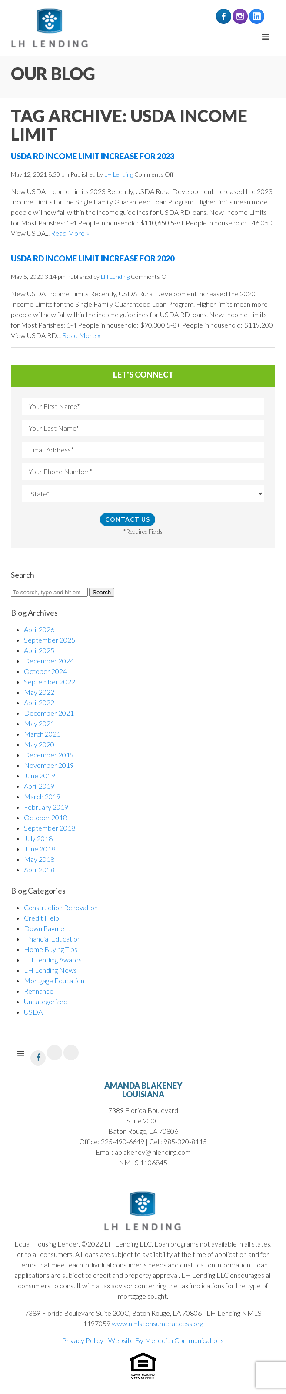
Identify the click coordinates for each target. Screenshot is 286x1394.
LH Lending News (50, 970)
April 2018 (39, 869)
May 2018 (39, 859)
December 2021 (49, 713)
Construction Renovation (61, 907)
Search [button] (102, 592)
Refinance (38, 991)
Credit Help (41, 918)
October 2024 (45, 671)
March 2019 (42, 796)
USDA (33, 1012)
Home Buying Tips (50, 949)
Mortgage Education (54, 980)
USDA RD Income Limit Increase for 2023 (92, 156)
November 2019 (49, 765)
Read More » (70, 233)
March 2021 (42, 734)
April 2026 (39, 629)
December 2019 (49, 755)
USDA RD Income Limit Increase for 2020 (92, 258)
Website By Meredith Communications (166, 1340)
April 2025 (39, 650)
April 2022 (39, 702)
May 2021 (39, 723)
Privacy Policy (82, 1340)
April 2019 (39, 786)
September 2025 (49, 640)
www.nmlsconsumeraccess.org (157, 1323)
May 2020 (39, 744)
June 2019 (39, 775)
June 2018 (39, 848)
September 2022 (49, 681)
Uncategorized (45, 1001)
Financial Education (52, 939)
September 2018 (49, 828)
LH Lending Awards (53, 959)
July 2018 (38, 838)
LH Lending (118, 174)
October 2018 (45, 817)
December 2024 (49, 661)
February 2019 (46, 807)
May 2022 (39, 692)
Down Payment (47, 928)
